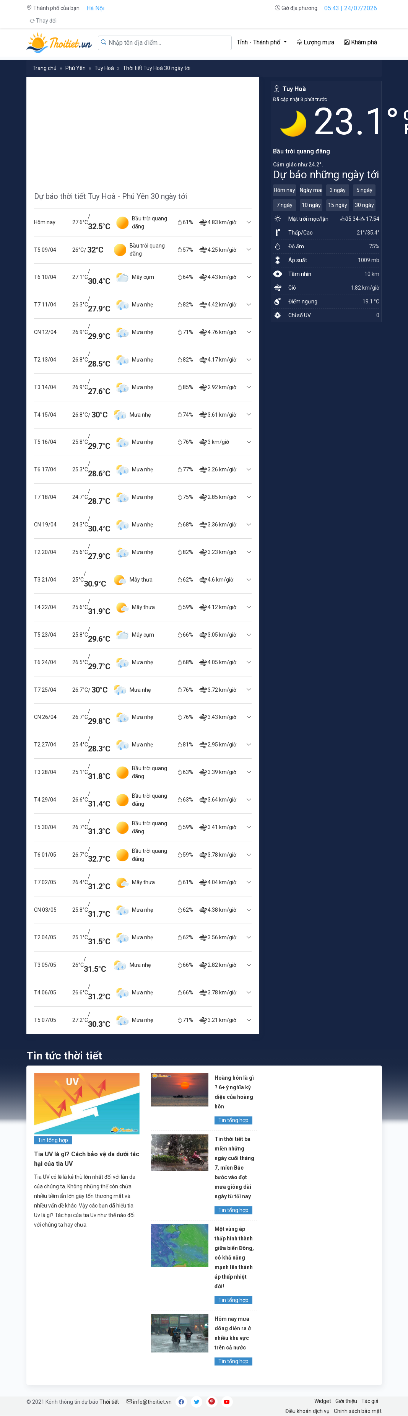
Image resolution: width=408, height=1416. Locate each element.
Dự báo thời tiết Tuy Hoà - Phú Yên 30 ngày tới (110, 196)
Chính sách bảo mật (358, 1411)
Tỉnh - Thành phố (259, 42)
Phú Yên (75, 68)
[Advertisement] (143, 130)
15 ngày (337, 205)
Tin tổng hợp (53, 1140)
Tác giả (370, 1401)
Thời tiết (109, 1402)
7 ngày (284, 205)
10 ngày (311, 205)
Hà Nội (95, 8)
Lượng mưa (315, 42)
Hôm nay (284, 190)
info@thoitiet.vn (149, 1402)
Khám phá (360, 42)
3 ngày (338, 190)
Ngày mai (311, 190)
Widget (322, 1401)
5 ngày (364, 190)
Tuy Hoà (104, 68)
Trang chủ (45, 68)
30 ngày (364, 205)
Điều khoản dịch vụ (307, 1411)
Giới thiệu (346, 1401)
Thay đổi (43, 21)
